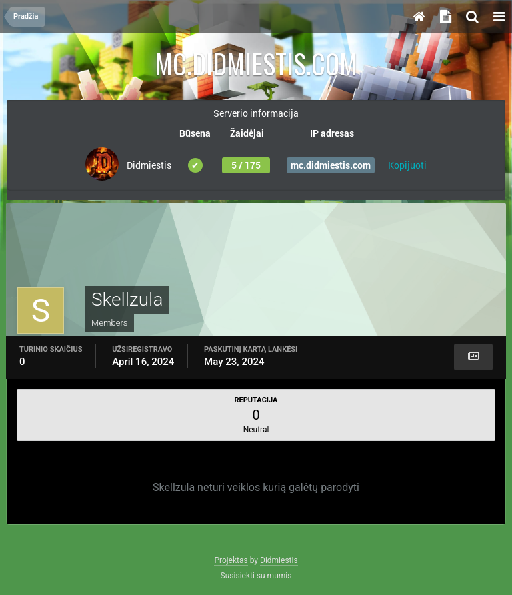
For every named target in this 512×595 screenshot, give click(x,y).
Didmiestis (279, 560)
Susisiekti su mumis (256, 575)
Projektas (230, 560)
